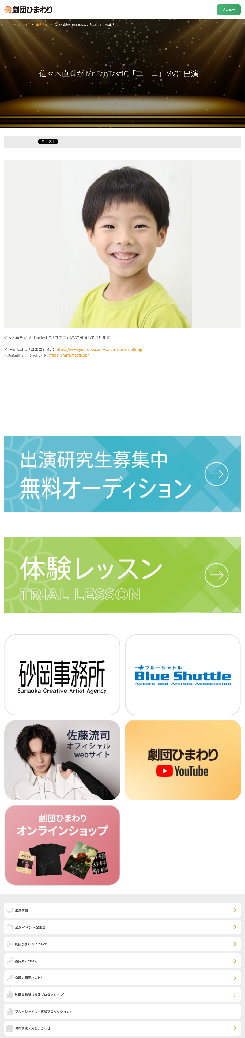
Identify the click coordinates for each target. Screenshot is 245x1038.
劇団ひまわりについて (31, 944)
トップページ (20, 24)
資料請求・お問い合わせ (32, 1028)
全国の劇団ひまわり (29, 977)
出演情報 (41, 24)
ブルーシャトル (44, 1011)
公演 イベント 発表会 (30, 927)
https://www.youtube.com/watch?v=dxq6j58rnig (98, 349)
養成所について (26, 961)
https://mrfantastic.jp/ (69, 355)
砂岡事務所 (40, 994)
